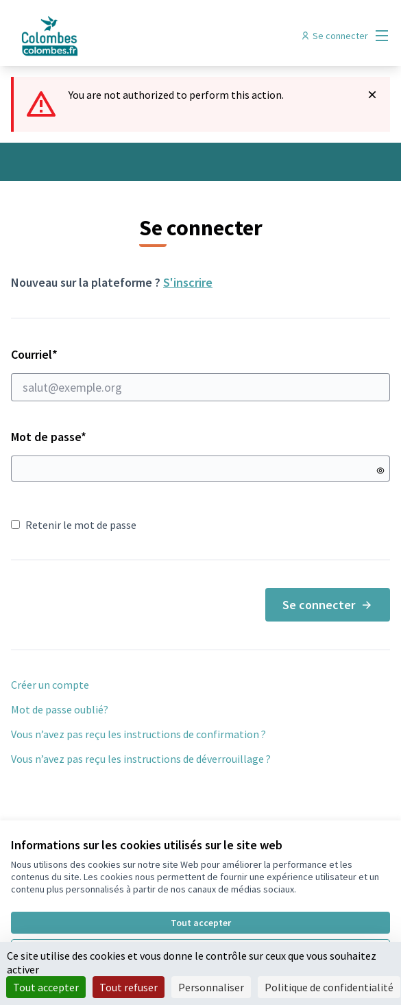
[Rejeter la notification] (372, 95)
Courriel (200, 373)
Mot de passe (48, 437)
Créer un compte (50, 684)
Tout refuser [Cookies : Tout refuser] (128, 987)
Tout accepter (201, 923)
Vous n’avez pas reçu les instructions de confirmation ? (138, 734)
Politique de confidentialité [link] (329, 987)
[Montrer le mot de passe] (380, 470)
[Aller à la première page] (152, 36)
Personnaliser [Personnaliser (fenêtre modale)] (211, 987)
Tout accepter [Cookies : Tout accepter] (46, 987)
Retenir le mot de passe (73, 525)
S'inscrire (187, 282)
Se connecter (327, 605)
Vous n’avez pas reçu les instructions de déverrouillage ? (141, 759)
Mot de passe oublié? (59, 709)
